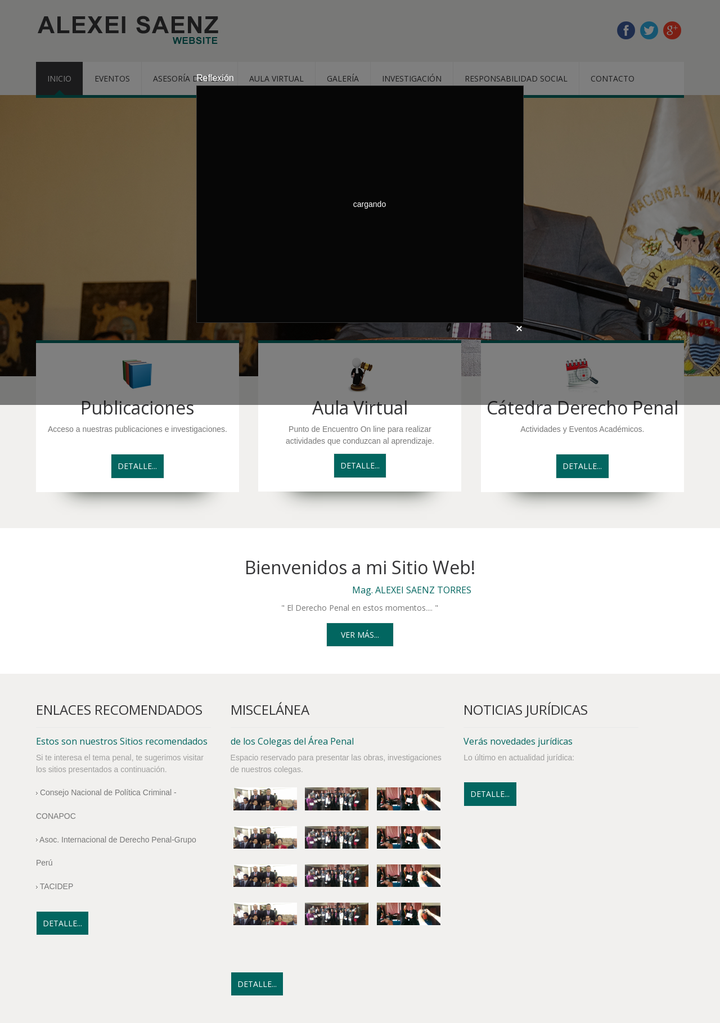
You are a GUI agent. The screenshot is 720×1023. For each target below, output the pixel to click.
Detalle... (137, 466)
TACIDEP (54, 886)
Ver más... (360, 634)
